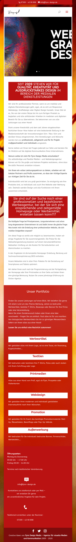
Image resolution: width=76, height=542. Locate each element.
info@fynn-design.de (26, 484)
